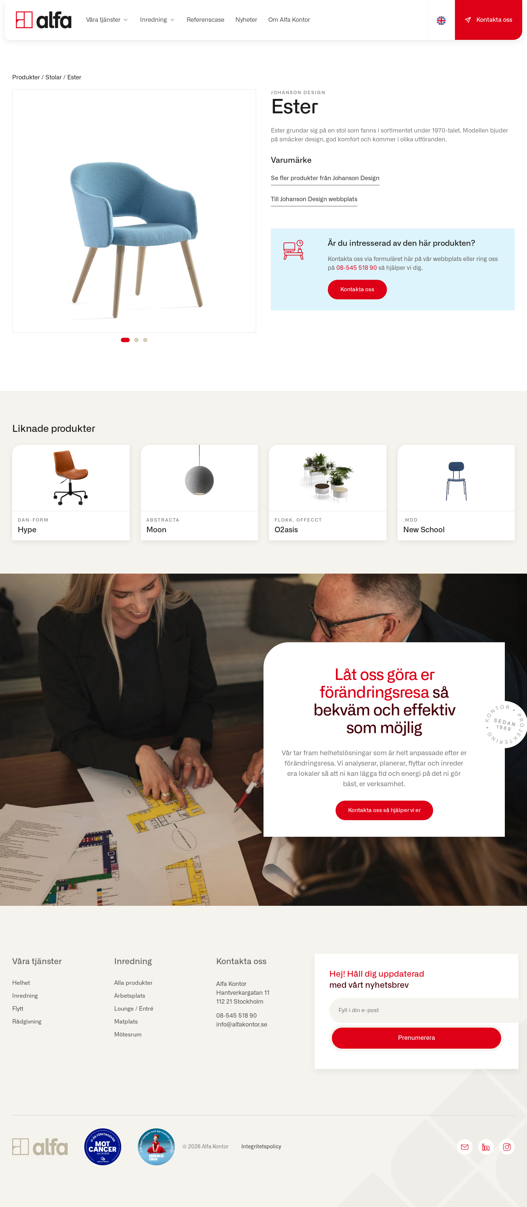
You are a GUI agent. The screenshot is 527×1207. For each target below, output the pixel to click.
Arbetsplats (130, 996)
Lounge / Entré (134, 1009)
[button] (107, 20)
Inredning (25, 996)
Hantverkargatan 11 (242, 993)
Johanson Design (298, 92)
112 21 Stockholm (240, 1002)
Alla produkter (133, 983)
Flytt (18, 1009)
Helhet (21, 983)
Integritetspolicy (261, 1144)
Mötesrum (128, 1035)
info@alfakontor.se (241, 1025)
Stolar (53, 77)
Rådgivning (27, 1022)
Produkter (26, 77)
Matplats (126, 1022)
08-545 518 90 (356, 268)
